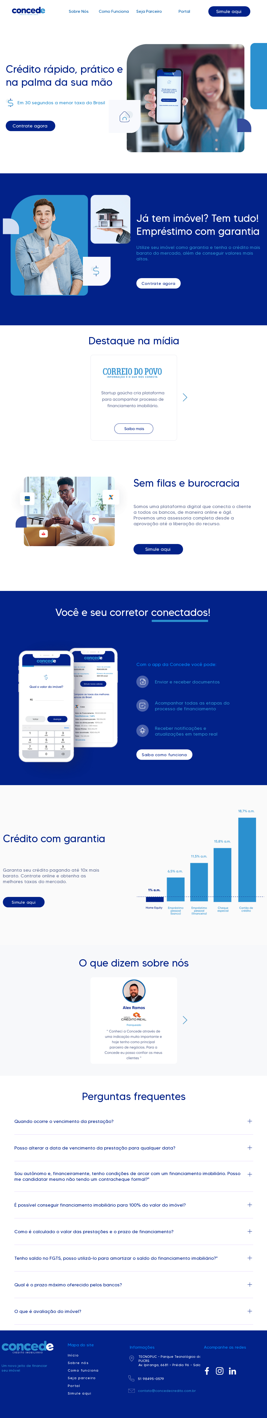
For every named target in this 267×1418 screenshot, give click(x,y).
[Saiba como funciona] (164, 754)
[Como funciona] (86, 1370)
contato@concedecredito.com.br (167, 1390)
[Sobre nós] (86, 1363)
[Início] (86, 1355)
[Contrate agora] (30, 126)
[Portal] (86, 1386)
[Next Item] (184, 397)
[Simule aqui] (229, 11)
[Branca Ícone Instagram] (220, 1371)
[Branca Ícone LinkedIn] (232, 1371)
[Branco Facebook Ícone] (207, 1371)
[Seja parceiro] (86, 1378)
